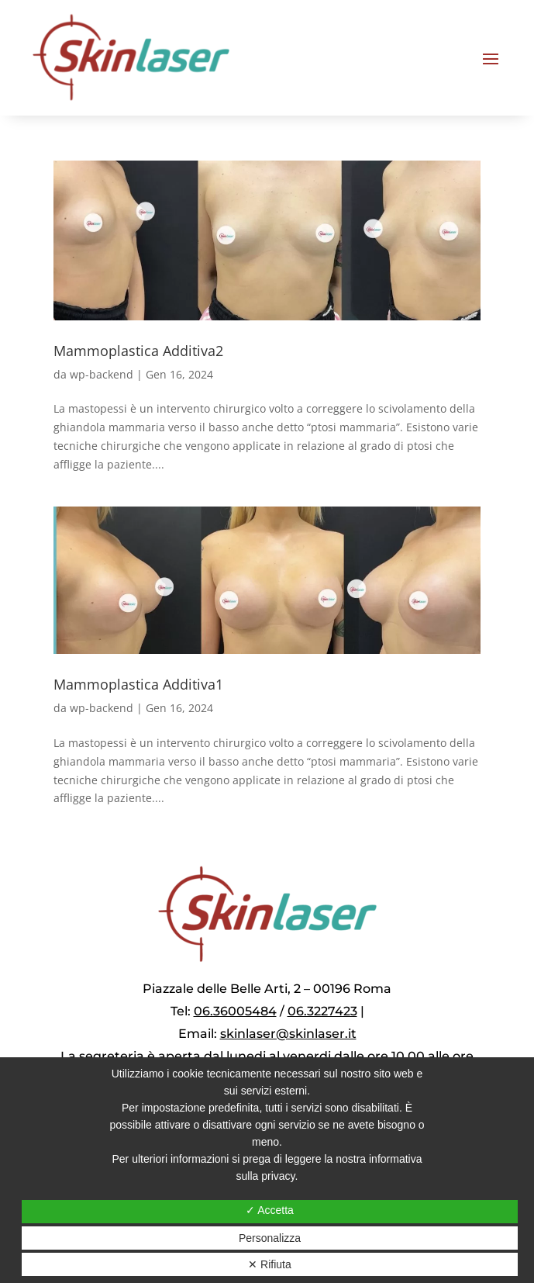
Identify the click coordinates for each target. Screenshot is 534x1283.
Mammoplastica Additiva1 (138, 684)
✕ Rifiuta (269, 1264)
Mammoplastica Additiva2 (138, 350)
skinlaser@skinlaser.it (288, 1033)
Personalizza (270, 1238)
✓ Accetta (270, 1210)
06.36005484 (235, 1011)
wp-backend (101, 374)
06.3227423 (322, 1011)
